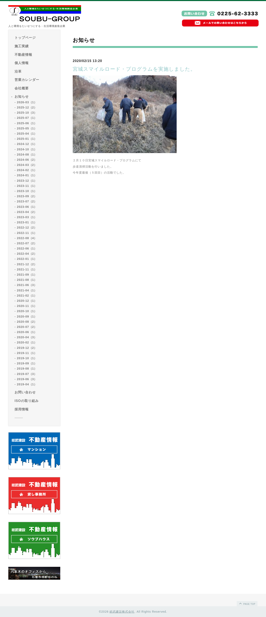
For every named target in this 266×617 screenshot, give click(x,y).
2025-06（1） (27, 123)
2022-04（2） (27, 253)
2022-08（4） (27, 238)
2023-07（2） (27, 201)
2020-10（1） (27, 311)
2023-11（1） (27, 185)
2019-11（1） (27, 353)
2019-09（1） (27, 363)
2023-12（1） (27, 180)
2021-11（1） (27, 269)
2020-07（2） (27, 327)
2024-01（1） (27, 175)
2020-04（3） (27, 337)
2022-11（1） (27, 233)
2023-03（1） (27, 217)
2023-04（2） (27, 212)
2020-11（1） (27, 306)
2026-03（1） (27, 102)
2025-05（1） (27, 128)
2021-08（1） (27, 279)
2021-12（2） (27, 264)
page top (246, 603)
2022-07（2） (27, 243)
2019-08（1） (27, 368)
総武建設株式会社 (122, 611)
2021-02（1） (27, 295)
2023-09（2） (27, 196)
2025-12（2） (27, 107)
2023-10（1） (27, 191)
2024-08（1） (27, 154)
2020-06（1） (27, 332)
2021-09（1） (27, 274)
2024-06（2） (27, 159)
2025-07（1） (27, 117)
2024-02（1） (27, 170)
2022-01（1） (27, 258)
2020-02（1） (27, 342)
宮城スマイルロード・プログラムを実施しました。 (134, 69)
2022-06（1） (27, 248)
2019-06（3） (27, 379)
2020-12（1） (27, 300)
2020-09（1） (27, 316)
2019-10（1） (27, 358)
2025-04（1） (27, 133)
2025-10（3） (27, 112)
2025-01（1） (27, 138)
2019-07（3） (27, 374)
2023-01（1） (27, 222)
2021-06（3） (27, 285)
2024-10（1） (27, 149)
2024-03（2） (27, 165)
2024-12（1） (27, 144)
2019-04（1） (27, 384)
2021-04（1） (27, 290)
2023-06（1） (27, 206)
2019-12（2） (27, 347)
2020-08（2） (27, 321)
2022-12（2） (27, 227)
